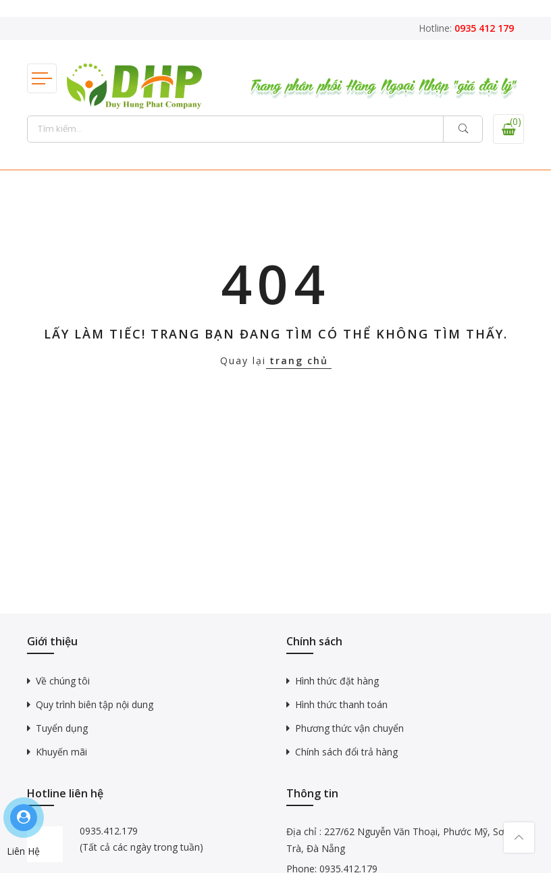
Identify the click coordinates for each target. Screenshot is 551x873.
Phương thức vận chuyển (349, 728)
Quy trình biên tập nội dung (94, 704)
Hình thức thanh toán (341, 704)
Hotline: (466, 28)
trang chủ (298, 360)
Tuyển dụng (62, 728)
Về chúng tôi (63, 680)
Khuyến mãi (61, 751)
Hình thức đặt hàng (337, 680)
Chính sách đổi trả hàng (346, 751)
